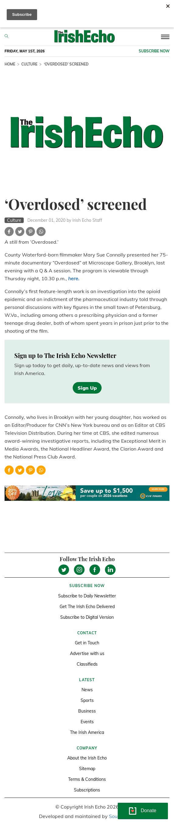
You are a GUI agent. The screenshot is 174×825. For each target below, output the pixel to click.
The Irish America (87, 732)
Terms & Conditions (87, 779)
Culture (29, 64)
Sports (87, 700)
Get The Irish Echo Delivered (87, 606)
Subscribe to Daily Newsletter (87, 596)
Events (87, 721)
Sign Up (87, 388)
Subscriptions (87, 790)
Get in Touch (87, 643)
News (87, 689)
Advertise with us (87, 653)
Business (87, 711)
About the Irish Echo (87, 758)
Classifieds (87, 664)
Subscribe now (154, 51)
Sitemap (87, 768)
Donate (148, 810)
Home (10, 64)
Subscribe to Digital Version (87, 617)
